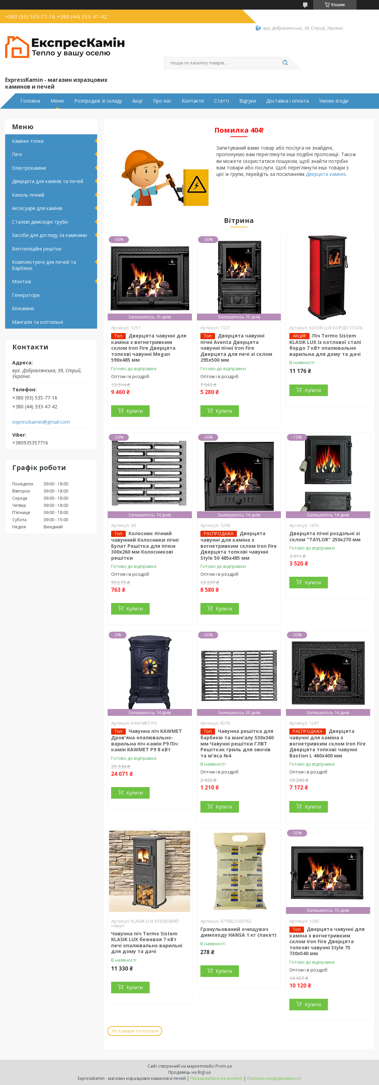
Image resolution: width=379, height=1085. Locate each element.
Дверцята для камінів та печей (47, 181)
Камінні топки (28, 141)
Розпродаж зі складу (98, 101)
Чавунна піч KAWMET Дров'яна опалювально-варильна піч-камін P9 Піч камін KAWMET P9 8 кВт (146, 740)
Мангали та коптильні (37, 322)
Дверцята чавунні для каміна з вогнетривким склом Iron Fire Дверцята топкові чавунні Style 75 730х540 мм (327, 941)
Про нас (162, 101)
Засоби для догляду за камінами (49, 235)
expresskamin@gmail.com (41, 422)
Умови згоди (333, 101)
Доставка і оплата (287, 101)
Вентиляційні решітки (36, 248)
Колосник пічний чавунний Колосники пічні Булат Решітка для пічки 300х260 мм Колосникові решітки (145, 545)
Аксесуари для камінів (37, 208)
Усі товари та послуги (134, 1031)
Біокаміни (23, 308)
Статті (221, 101)
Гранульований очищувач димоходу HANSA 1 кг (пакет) (238, 932)
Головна (30, 101)
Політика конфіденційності (274, 1078)
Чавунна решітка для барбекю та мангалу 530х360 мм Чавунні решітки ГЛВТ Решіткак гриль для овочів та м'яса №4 (237, 743)
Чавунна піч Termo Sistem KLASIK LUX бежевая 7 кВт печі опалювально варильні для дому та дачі (146, 942)
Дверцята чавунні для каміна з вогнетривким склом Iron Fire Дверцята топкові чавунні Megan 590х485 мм (148, 347)
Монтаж (21, 281)
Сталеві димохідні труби (40, 221)
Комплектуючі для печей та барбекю (44, 265)
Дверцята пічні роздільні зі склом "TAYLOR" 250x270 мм (325, 536)
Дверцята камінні (326, 174)
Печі (17, 154)
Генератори (26, 295)
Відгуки (247, 101)
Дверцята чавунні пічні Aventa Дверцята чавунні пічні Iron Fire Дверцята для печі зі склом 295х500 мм (236, 347)
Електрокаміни (29, 168)
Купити (134, 411)
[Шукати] (285, 63)
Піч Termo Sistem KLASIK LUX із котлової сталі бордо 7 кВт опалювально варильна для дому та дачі (325, 344)
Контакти (193, 101)
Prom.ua (223, 1066)
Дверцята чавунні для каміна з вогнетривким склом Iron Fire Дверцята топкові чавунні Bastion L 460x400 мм (327, 743)
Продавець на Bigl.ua (189, 1072)
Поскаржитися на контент (216, 1078)
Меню (57, 101)
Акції (137, 101)
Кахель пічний (28, 195)
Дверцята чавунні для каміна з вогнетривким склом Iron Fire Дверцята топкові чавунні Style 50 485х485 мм (238, 545)
